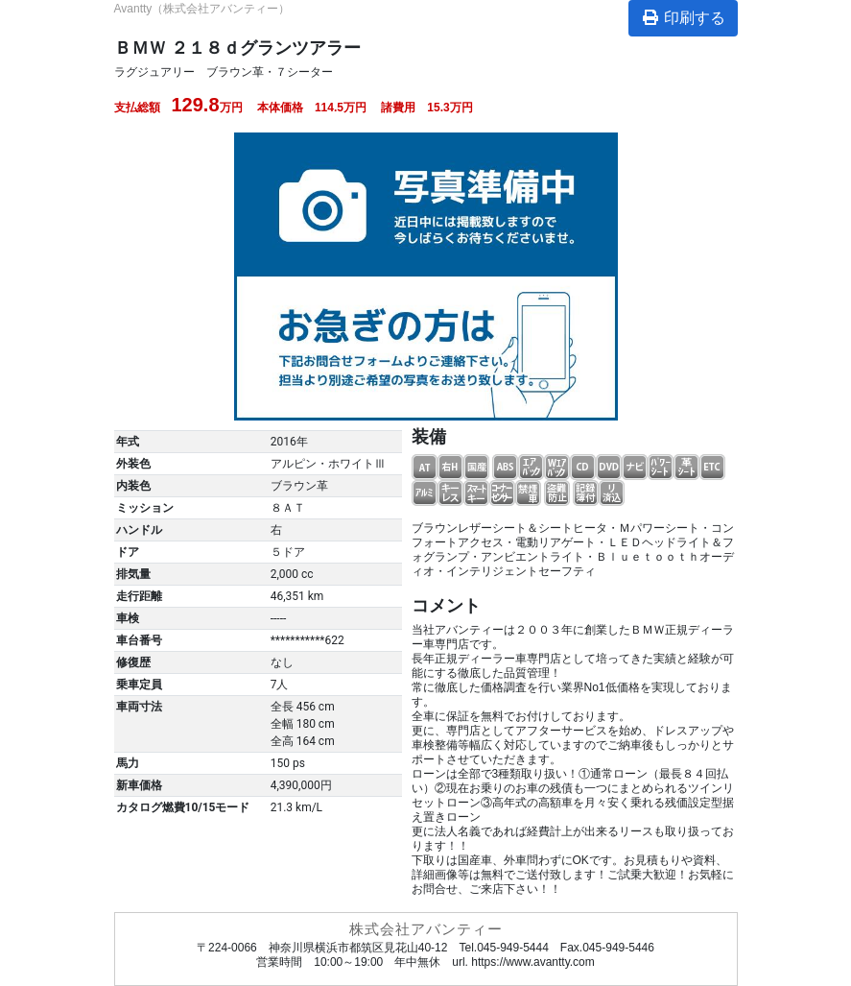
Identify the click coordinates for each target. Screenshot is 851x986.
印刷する (683, 18)
